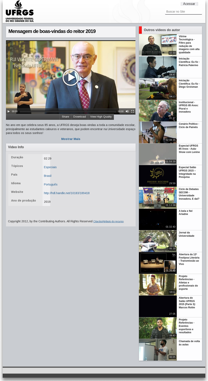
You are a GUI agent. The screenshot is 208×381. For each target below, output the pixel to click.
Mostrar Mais (70, 139)
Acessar (189, 4)
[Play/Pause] (8, 111)
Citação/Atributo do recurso (108, 221)
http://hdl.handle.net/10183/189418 (67, 193)
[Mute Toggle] (127, 111)
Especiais (50, 167)
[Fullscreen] (132, 111)
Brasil (47, 175)
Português (51, 184)
